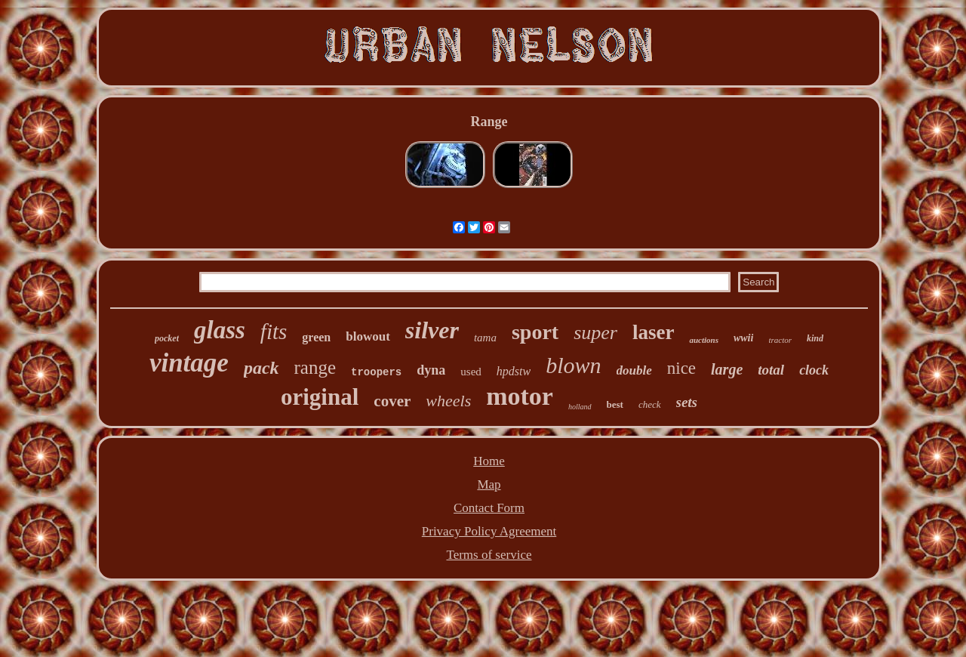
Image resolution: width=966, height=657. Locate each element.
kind (815, 338)
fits (273, 331)
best (615, 404)
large (727, 369)
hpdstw (514, 371)
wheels (448, 400)
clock (814, 370)
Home (489, 461)
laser (653, 332)
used (470, 372)
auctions (703, 339)
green (316, 337)
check (649, 404)
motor (519, 396)
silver (432, 330)
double (634, 370)
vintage (189, 363)
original (319, 397)
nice (681, 368)
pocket (167, 338)
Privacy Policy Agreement (489, 531)
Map (488, 484)
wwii (743, 338)
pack (261, 368)
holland (580, 407)
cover (392, 401)
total (771, 370)
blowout (368, 336)
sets (687, 402)
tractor (780, 339)
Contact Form (489, 508)
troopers (376, 372)
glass (219, 330)
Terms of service (488, 555)
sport (535, 332)
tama (485, 338)
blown (573, 365)
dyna (431, 370)
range (315, 367)
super (595, 333)
